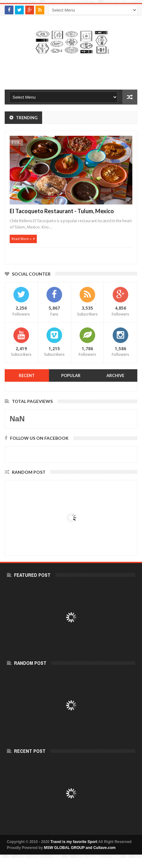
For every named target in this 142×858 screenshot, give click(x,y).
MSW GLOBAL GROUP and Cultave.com (80, 848)
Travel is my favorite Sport (74, 842)
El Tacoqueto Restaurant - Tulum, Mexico (62, 211)
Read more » (22, 239)
